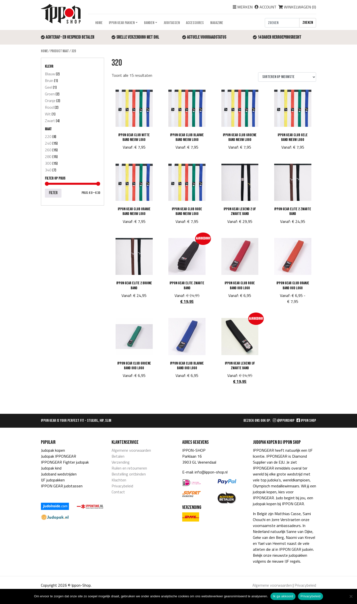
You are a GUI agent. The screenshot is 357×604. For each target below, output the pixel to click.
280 (48, 156)
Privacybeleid (122, 486)
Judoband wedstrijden (59, 474)
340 (48, 170)
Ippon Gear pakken (122, 23)
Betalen (118, 456)
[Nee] (350, 596)
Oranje (50, 101)
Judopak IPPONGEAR (58, 456)
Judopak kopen (53, 450)
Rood (49, 107)
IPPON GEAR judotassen (62, 486)
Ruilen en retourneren (129, 468)
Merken (245, 7)
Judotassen (172, 23)
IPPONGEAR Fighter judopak (65, 462)
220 (48, 136)
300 (48, 163)
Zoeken (307, 22)
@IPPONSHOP (284, 420)
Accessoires (195, 23)
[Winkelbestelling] (287, 77)
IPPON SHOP (306, 420)
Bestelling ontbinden (129, 474)
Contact (118, 492)
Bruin (49, 80)
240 (48, 143)
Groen (50, 94)
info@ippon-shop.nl (211, 472)
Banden (149, 23)
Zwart (50, 121)
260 (48, 150)
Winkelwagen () (297, 7)
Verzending (121, 462)
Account (268, 7)
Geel (48, 87)
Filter (53, 193)
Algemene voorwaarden (131, 450)
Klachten (119, 480)
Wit (48, 114)
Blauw (50, 74)
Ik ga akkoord (283, 596)
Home (99, 23)
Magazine (216, 23)
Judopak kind (51, 468)
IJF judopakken (53, 480)
